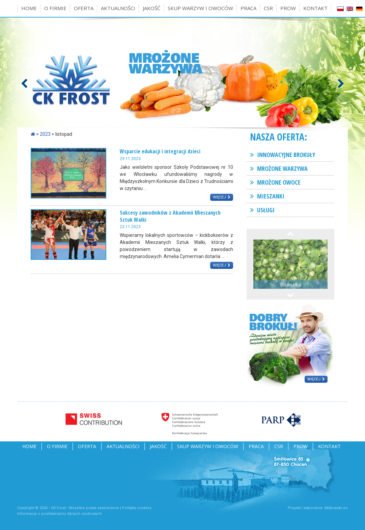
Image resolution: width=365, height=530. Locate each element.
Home (29, 8)
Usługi (266, 210)
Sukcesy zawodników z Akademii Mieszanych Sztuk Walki (170, 216)
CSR (268, 8)
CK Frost (58, 508)
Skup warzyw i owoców (200, 8)
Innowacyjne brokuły (286, 155)
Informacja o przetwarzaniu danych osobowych (59, 513)
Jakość (151, 8)
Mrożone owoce (279, 182)
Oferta (83, 8)
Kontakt (315, 8)
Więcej (219, 197)
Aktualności (118, 8)
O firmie (55, 8)
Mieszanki (270, 196)
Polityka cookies (136, 508)
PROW (288, 8)
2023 (45, 134)
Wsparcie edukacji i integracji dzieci (160, 151)
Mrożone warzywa (282, 168)
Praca (248, 8)
